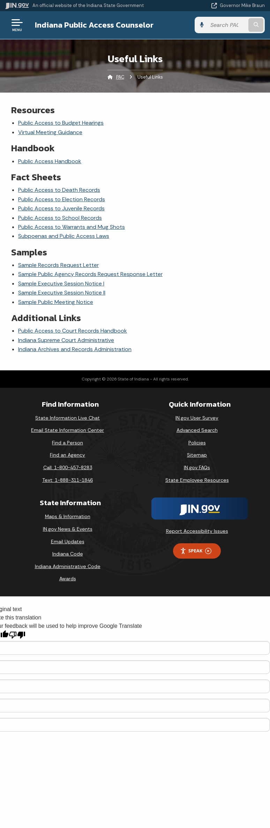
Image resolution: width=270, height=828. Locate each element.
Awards (67, 578)
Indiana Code (67, 554)
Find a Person (67, 443)
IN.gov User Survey (196, 418)
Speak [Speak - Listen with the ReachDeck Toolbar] (195, 550)
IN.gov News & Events (67, 529)
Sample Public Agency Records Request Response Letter (90, 274)
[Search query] (227, 25)
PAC (120, 77)
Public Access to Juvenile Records (61, 208)
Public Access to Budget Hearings (61, 122)
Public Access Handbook (49, 161)
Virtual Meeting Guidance (50, 132)
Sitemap (197, 455)
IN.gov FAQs (197, 467)
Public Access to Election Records (61, 199)
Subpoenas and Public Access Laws (63, 236)
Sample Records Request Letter (58, 265)
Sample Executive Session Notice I (61, 283)
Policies (197, 443)
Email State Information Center (67, 430)
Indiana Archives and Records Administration (75, 349)
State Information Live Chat (67, 418)
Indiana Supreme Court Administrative (66, 340)
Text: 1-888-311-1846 (67, 480)
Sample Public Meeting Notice (55, 302)
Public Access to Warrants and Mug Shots (71, 227)
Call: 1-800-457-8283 (67, 467)
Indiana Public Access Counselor (94, 25)
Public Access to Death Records (59, 190)
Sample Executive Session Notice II (61, 292)
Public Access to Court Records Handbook (72, 330)
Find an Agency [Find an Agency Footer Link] (67, 455)
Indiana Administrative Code (67, 566)
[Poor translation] (17, 635)
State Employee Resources (197, 480)
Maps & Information (67, 516)
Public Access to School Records (60, 217)
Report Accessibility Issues (197, 531)
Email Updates (67, 541)
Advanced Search (197, 430)
